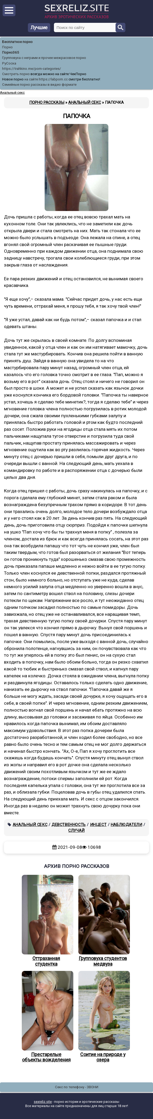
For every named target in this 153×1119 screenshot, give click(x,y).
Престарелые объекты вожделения (46, 1017)
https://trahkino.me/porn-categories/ (31, 69)
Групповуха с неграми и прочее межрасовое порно (44, 58)
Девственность (69, 824)
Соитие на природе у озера (102, 1017)
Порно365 (10, 52)
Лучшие (39, 27)
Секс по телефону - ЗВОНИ (76, 1087)
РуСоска (9, 63)
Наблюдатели (126, 824)
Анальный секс (30, 824)
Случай (76, 830)
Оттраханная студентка (46, 921)
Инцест (98, 824)
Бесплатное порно (17, 42)
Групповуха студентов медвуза (102, 921)
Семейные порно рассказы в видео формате (39, 85)
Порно (7, 47)
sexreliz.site (43, 1102)
